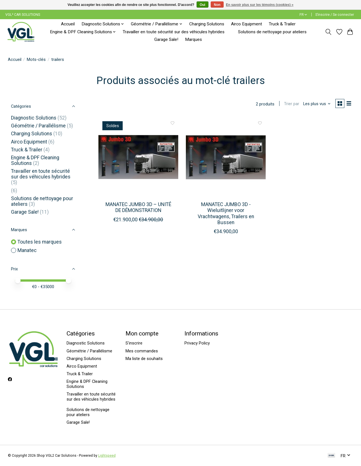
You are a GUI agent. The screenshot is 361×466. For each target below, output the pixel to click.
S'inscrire (134, 343)
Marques (193, 39)
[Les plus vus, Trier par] (315, 104)
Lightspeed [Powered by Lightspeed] (107, 456)
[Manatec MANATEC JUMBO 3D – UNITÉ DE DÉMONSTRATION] (138, 158)
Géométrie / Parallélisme (38, 126)
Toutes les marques (39, 242)
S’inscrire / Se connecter (334, 15)
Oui (202, 5)
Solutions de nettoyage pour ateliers (272, 31)
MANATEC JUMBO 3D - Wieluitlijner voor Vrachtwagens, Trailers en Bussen (226, 214)
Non (217, 5)
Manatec (27, 250)
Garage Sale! (166, 39)
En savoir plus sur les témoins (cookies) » (259, 5)
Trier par (290, 104)
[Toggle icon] (328, 32)
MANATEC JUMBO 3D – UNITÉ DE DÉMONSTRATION (138, 208)
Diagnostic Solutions (33, 118)
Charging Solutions (206, 23)
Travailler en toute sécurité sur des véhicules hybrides (173, 31)
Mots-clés (36, 59)
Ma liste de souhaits (144, 358)
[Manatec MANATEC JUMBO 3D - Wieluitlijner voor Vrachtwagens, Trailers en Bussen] (226, 158)
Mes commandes (142, 351)
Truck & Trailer (282, 23)
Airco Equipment (246, 23)
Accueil (68, 23)
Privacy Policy (197, 343)
